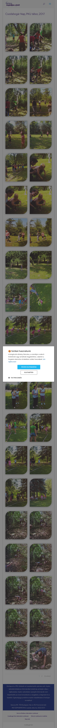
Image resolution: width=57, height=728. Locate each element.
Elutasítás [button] (28, 372)
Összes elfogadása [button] (29, 367)
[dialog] (28, 364)
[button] (15, 378)
